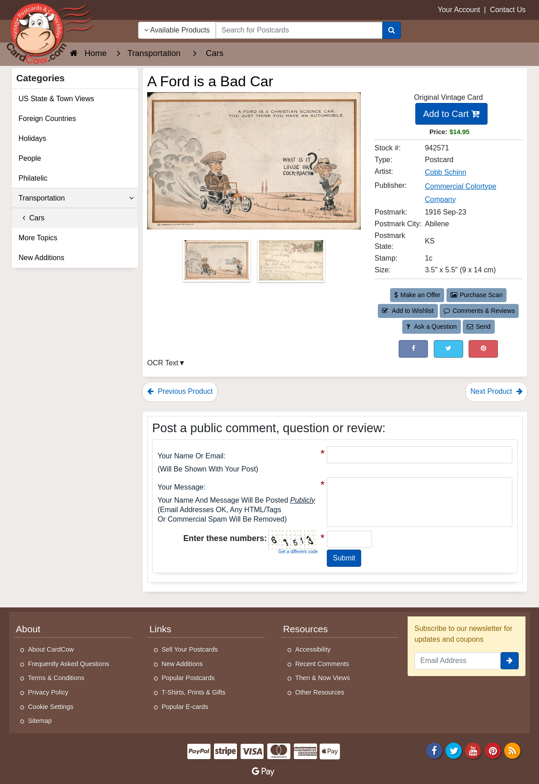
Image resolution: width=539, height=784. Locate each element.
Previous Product (180, 391)
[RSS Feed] (512, 750)
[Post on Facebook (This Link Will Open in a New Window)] (413, 349)
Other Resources (319, 692)
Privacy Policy (48, 692)
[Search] (391, 30)
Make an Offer (417, 295)
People (30, 158)
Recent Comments (322, 663)
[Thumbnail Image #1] (218, 263)
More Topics (38, 238)
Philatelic (33, 178)
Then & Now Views (322, 677)
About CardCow (51, 649)
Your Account (459, 10)
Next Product (496, 391)
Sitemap (40, 720)
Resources (305, 629)
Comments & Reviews (479, 310)
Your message (181, 487)
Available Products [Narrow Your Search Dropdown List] (177, 30)
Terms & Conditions (56, 677)
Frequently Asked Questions (68, 663)
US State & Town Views (56, 99)
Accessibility (312, 649)
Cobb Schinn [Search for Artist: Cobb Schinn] (445, 172)
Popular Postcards (188, 677)
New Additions (41, 257)
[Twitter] (453, 750)
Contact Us (507, 10)
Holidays (32, 138)
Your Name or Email (190, 456)
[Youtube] (473, 750)
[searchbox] (299, 30)
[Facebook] (434, 750)
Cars (32, 218)
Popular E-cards (185, 706)
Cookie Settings (51, 706)
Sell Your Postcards (190, 649)
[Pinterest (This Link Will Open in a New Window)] (483, 349)
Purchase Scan (477, 295)
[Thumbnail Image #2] (291, 263)
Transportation (76, 198)
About (28, 629)
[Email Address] (457, 660)
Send (478, 326)
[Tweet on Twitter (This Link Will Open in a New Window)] (448, 349)
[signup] (510, 660)
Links (160, 629)
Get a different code (298, 551)
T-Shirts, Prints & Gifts (194, 692)
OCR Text (162, 363)
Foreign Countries (47, 118)
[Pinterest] (492, 750)
